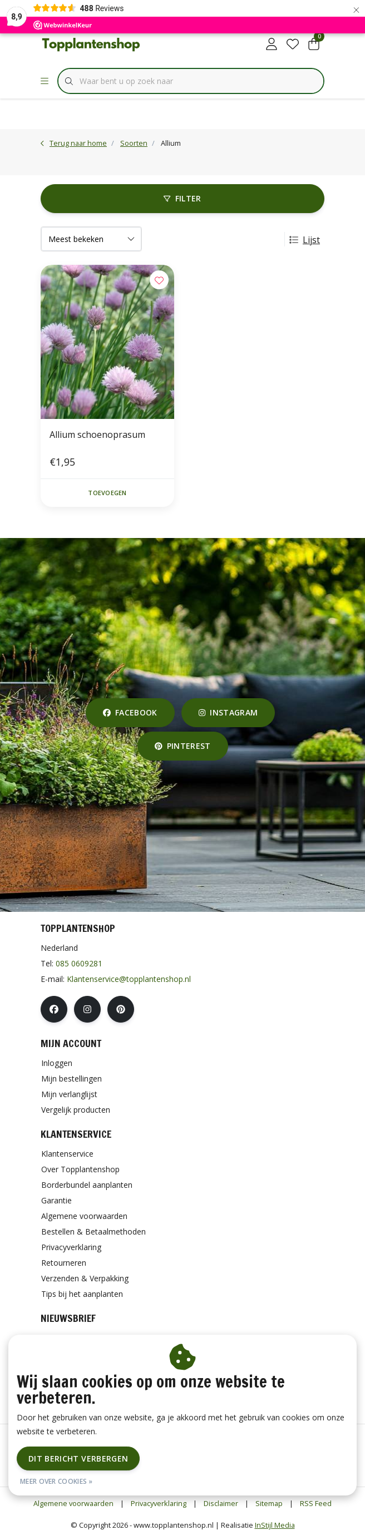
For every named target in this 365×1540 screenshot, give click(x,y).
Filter (182, 198)
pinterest (183, 746)
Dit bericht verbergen (78, 1458)
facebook (130, 712)
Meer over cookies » (56, 1481)
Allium (171, 143)
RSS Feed (316, 1503)
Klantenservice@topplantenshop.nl (129, 979)
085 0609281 (79, 963)
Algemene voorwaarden (73, 1503)
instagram (228, 712)
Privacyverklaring (158, 1503)
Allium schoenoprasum (97, 434)
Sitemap (269, 1503)
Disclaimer (221, 1503)
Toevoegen (107, 492)
